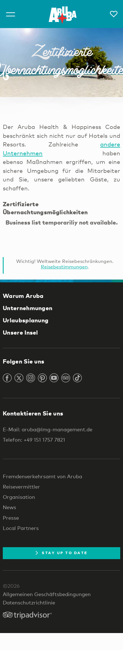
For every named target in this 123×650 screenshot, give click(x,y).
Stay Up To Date (61, 553)
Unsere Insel (20, 332)
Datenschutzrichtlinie (29, 602)
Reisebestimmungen (64, 267)
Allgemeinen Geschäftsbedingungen (47, 594)
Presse (11, 518)
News (9, 507)
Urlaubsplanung (25, 320)
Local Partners (21, 528)
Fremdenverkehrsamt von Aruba (42, 476)
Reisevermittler (21, 487)
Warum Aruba (23, 295)
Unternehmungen (27, 308)
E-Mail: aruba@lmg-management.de (47, 429)
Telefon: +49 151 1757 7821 (34, 440)
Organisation (19, 497)
